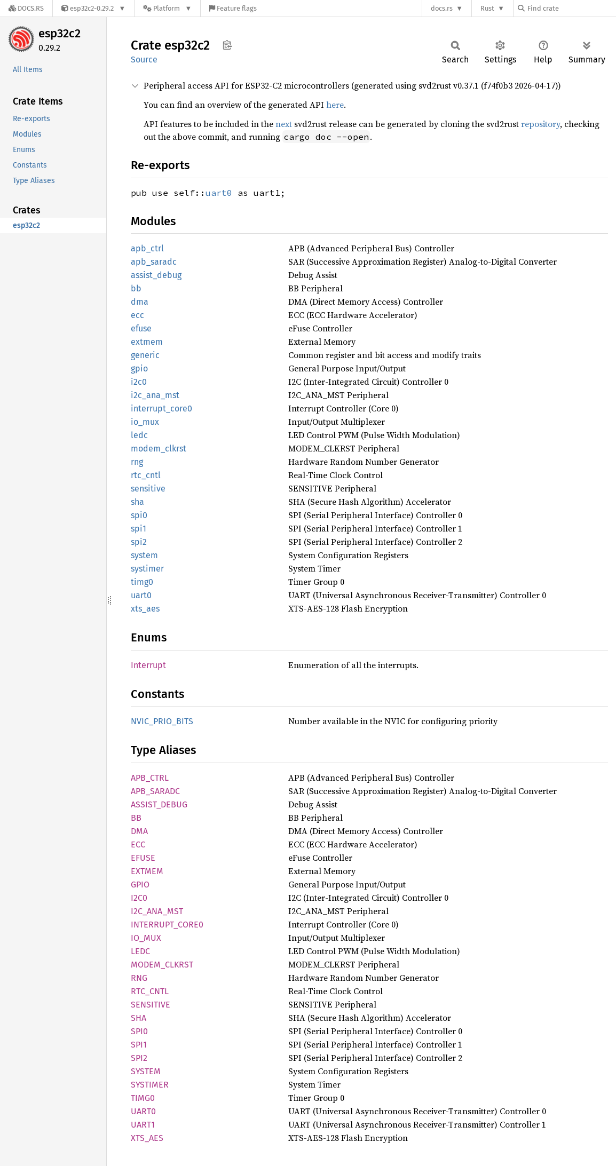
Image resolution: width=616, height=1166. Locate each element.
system (144, 555)
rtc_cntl (146, 475)
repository (540, 124)
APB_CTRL (150, 778)
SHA (138, 1018)
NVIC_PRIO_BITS (162, 721)
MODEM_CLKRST (162, 964)
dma (139, 302)
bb (136, 288)
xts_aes (145, 609)
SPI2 (139, 1058)
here (335, 104)
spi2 (139, 542)
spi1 (138, 528)
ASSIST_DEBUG (159, 804)
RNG (139, 978)
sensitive (148, 488)
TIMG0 (143, 1098)
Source (144, 59)
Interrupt (148, 665)
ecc (137, 315)
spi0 (139, 515)
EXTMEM (147, 871)
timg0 (142, 582)
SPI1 (139, 1045)
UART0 (143, 1111)
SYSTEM (146, 1071)
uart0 (219, 192)
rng (137, 462)
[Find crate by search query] (571, 8)
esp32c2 (59, 33)
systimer (147, 569)
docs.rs (442, 8)
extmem (147, 342)
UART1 (143, 1125)
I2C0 (139, 898)
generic (145, 355)
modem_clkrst (158, 448)
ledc (139, 435)
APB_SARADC (155, 791)
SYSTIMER (150, 1085)
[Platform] (167, 8)
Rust (487, 8)
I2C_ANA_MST (157, 911)
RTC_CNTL (150, 991)
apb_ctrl (147, 248)
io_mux (145, 422)
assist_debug (156, 275)
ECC (138, 844)
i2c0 (139, 382)
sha (137, 502)
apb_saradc (154, 262)
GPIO (140, 884)
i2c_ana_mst (155, 395)
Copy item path (227, 45)
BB (136, 818)
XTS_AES (147, 1138)
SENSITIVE (150, 1005)
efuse (141, 328)
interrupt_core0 (161, 408)
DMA (139, 831)
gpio (139, 368)
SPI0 (139, 1031)
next (283, 124)
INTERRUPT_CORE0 (167, 924)
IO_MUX (146, 938)
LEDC (140, 951)
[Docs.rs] (26, 8)
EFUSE (143, 858)
